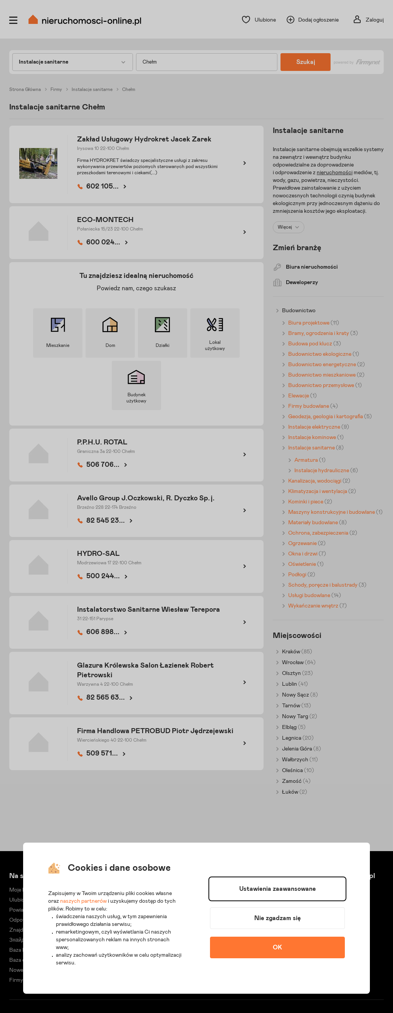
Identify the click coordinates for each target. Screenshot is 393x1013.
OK (277, 947)
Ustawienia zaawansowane (277, 889)
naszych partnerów (83, 901)
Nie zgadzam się (277, 918)
